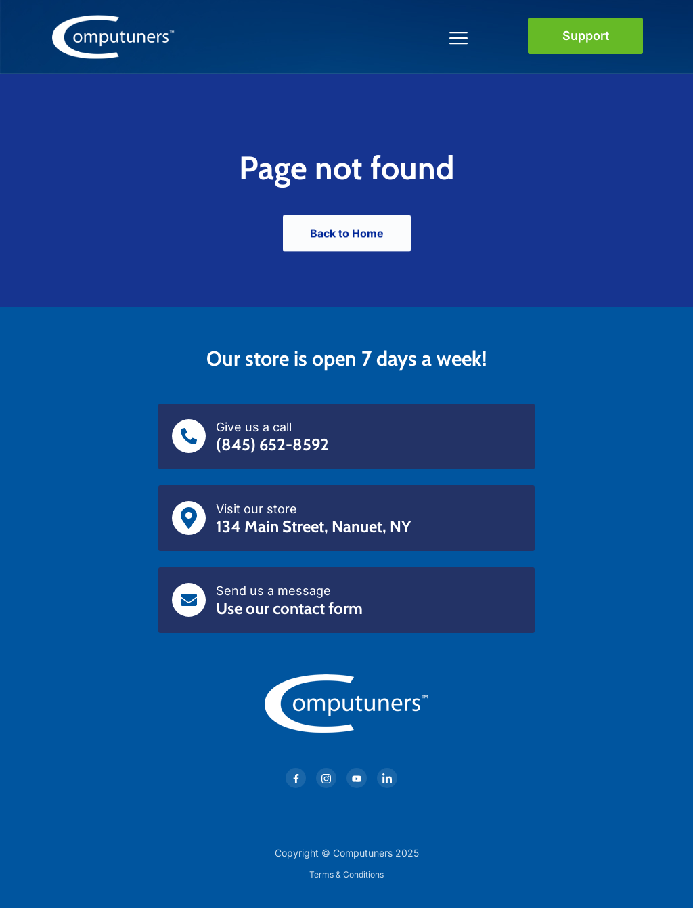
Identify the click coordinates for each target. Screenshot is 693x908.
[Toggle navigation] (459, 36)
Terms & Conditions (346, 874)
